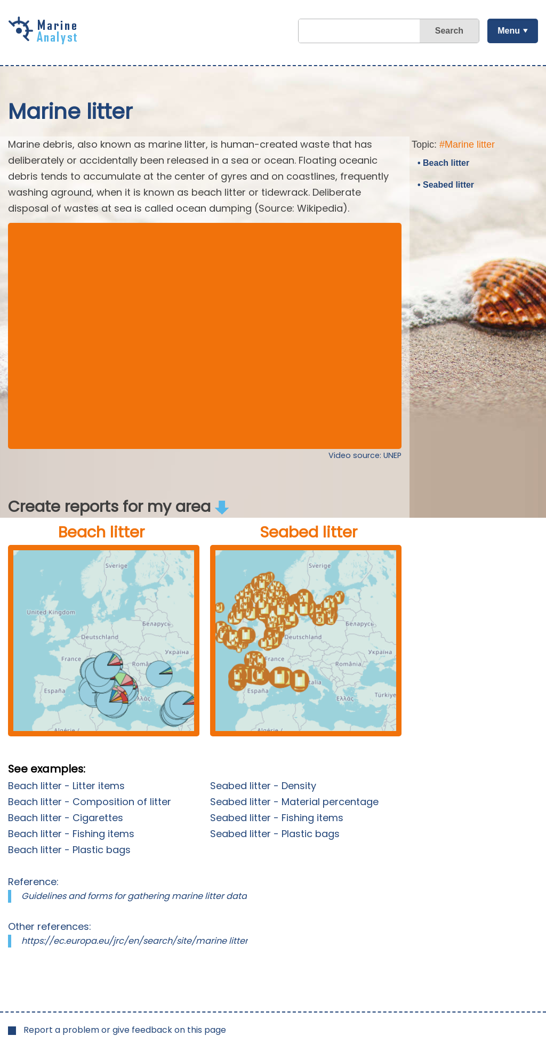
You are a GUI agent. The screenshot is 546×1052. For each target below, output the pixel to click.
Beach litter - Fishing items (71, 833)
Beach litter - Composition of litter (89, 801)
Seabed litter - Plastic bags (275, 833)
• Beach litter (443, 162)
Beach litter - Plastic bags (69, 849)
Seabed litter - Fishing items (276, 817)
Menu (508, 30)
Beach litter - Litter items (66, 785)
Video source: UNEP (365, 455)
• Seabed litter (445, 184)
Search (449, 30)
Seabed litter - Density (263, 785)
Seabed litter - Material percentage (294, 801)
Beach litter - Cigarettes (65, 817)
